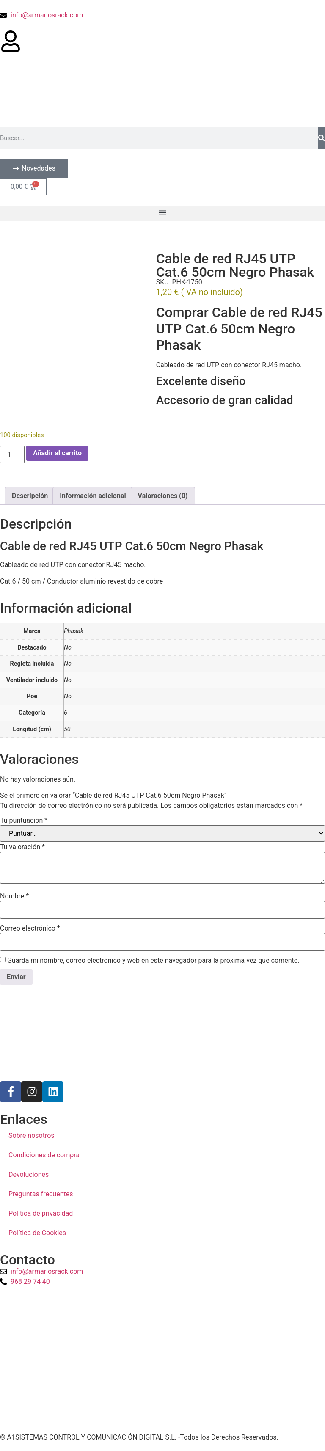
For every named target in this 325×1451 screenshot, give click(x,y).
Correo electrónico (30, 928)
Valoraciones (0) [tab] (163, 496)
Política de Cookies (37, 1233)
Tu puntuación (23, 820)
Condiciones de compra (44, 1155)
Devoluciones (28, 1174)
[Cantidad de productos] (12, 454)
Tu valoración (22, 847)
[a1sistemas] (162, 1360)
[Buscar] (321, 138)
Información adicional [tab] (93, 496)
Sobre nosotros (31, 1136)
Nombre (14, 896)
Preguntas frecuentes (40, 1194)
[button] (162, 213)
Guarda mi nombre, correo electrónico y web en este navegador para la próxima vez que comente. (153, 960)
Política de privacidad (40, 1213)
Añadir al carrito (57, 453)
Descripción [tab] (30, 496)
